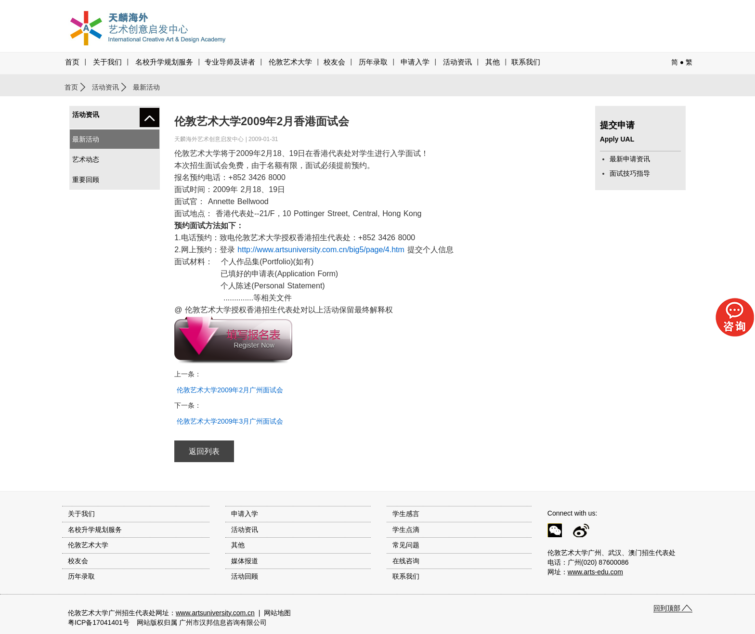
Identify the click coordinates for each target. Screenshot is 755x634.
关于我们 (107, 62)
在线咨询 (405, 561)
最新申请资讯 (630, 159)
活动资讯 (105, 87)
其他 (492, 62)
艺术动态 (85, 159)
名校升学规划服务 (164, 62)
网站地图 (277, 613)
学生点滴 (405, 529)
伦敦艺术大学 (290, 62)
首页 (72, 62)
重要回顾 (85, 179)
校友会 (334, 62)
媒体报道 (244, 561)
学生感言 (405, 514)
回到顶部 (666, 608)
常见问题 (405, 545)
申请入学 (415, 62)
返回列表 (204, 451)
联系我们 (525, 62)
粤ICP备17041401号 (99, 622)
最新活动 (85, 139)
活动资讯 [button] (457, 62)
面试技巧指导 (630, 173)
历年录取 (373, 62)
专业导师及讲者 (230, 62)
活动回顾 (244, 576)
